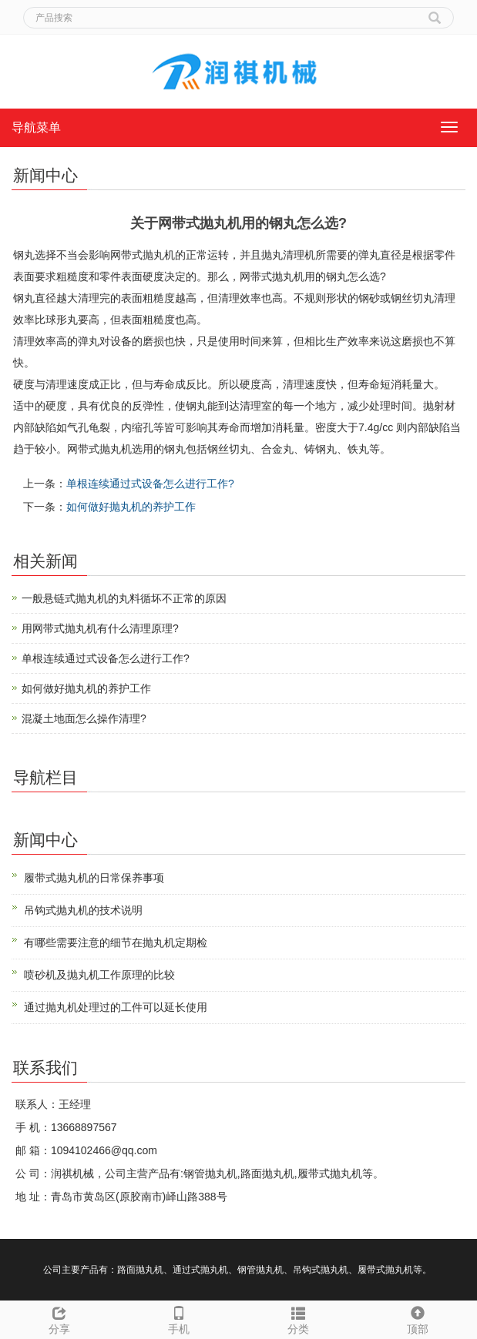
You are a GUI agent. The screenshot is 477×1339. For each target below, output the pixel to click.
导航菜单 (36, 127)
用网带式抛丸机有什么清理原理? (100, 628)
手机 (179, 1318)
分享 (59, 1318)
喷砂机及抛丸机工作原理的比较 (99, 975)
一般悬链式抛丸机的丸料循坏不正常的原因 (124, 598)
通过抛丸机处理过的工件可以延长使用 (115, 1007)
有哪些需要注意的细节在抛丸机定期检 (115, 942)
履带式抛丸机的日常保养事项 (94, 878)
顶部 (417, 1318)
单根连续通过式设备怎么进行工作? (150, 483)
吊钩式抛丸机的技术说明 (83, 910)
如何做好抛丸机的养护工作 (131, 506)
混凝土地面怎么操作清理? (84, 718)
